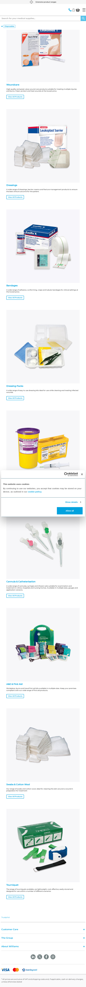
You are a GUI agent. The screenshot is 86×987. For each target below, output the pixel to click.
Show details (71, 502)
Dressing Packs (14, 386)
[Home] (84, 10)
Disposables (9, 26)
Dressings (11, 185)
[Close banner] (82, 474)
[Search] (83, 18)
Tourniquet (12, 885)
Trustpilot (5, 917)
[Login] (73, 10)
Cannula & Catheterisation (20, 581)
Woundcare (12, 84)
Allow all (70, 510)
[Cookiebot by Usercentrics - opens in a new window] (66, 474)
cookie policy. (35, 491)
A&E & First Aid (14, 684)
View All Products (15, 97)
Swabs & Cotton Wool (18, 784)
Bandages (12, 285)
